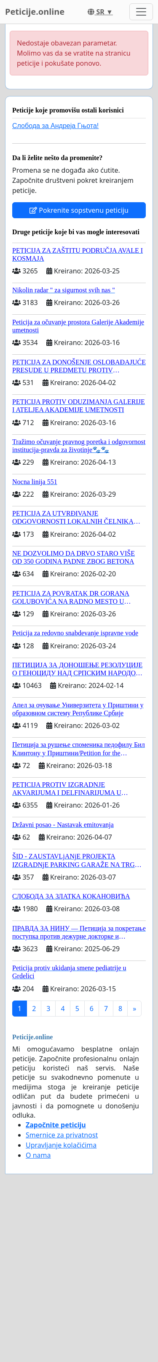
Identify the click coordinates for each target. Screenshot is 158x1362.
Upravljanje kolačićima (61, 1145)
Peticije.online (34, 11)
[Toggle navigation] (141, 11)
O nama (38, 1155)
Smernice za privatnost (62, 1135)
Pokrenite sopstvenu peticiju (79, 210)
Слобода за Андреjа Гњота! (55, 125)
